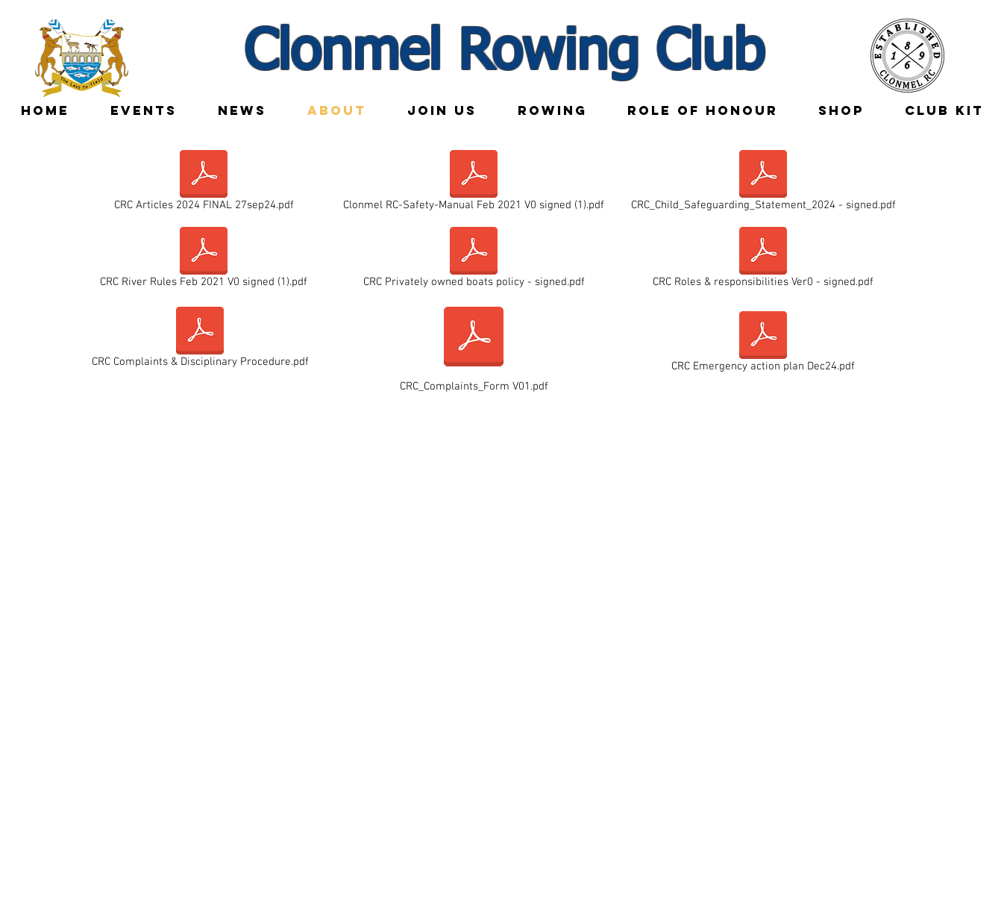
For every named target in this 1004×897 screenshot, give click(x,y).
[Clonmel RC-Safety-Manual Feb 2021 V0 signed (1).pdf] (473, 183)
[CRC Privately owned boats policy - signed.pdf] (473, 260)
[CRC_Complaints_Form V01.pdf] (473, 346)
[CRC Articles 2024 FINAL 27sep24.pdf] (203, 183)
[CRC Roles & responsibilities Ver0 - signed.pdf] (763, 260)
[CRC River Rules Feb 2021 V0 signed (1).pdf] (203, 260)
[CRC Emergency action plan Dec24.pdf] (763, 344)
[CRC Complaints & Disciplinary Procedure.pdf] (199, 340)
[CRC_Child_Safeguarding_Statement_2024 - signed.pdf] (763, 183)
